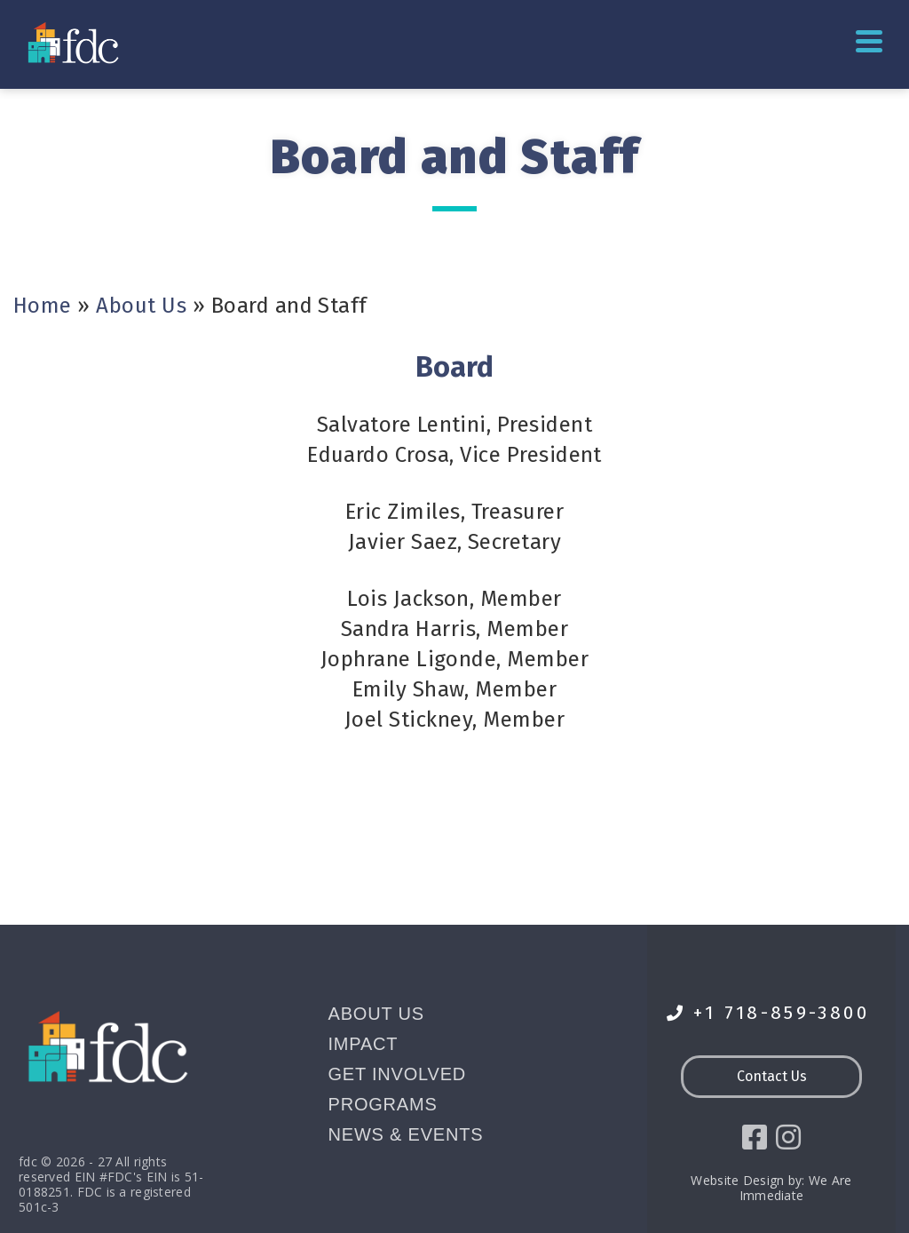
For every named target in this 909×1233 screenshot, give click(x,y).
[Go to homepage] (75, 42)
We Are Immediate (795, 1188)
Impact (363, 1044)
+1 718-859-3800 (768, 1013)
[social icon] (754, 1137)
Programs (383, 1104)
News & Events (406, 1134)
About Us (141, 305)
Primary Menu (869, 41)
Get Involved (397, 1074)
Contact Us (772, 1076)
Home (42, 305)
